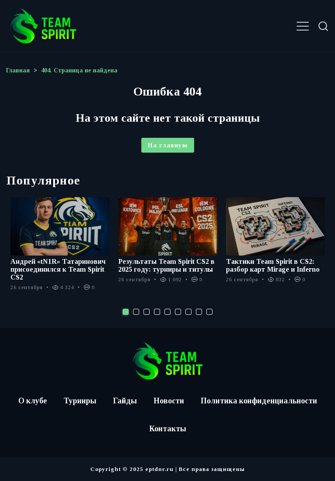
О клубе (32, 400)
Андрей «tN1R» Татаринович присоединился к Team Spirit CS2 (58, 269)
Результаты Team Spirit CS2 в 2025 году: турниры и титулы (166, 265)
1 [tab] (126, 312)
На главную (167, 145)
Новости (168, 400)
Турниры (79, 400)
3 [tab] (147, 312)
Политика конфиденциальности (259, 400)
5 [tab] (167, 312)
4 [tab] (157, 312)
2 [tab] (136, 312)
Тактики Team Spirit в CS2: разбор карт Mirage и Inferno (273, 265)
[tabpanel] (60, 248)
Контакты (167, 428)
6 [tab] (178, 312)
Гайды (125, 400)
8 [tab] (199, 312)
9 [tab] (209, 312)
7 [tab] (188, 312)
